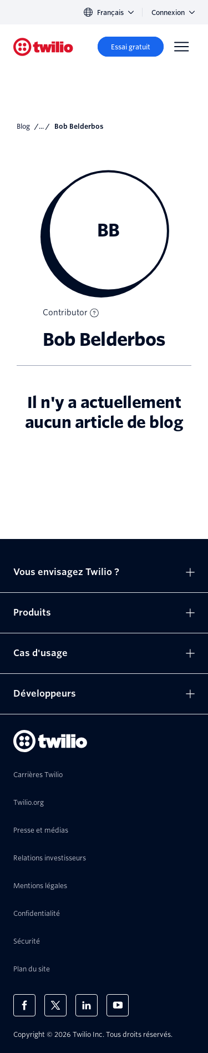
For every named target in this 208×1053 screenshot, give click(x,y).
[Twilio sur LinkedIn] (86, 1005)
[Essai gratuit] (131, 47)
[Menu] (181, 46)
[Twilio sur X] (55, 1005)
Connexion (173, 12)
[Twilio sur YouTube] (117, 1005)
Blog (23, 126)
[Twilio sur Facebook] (24, 1005)
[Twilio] (43, 47)
